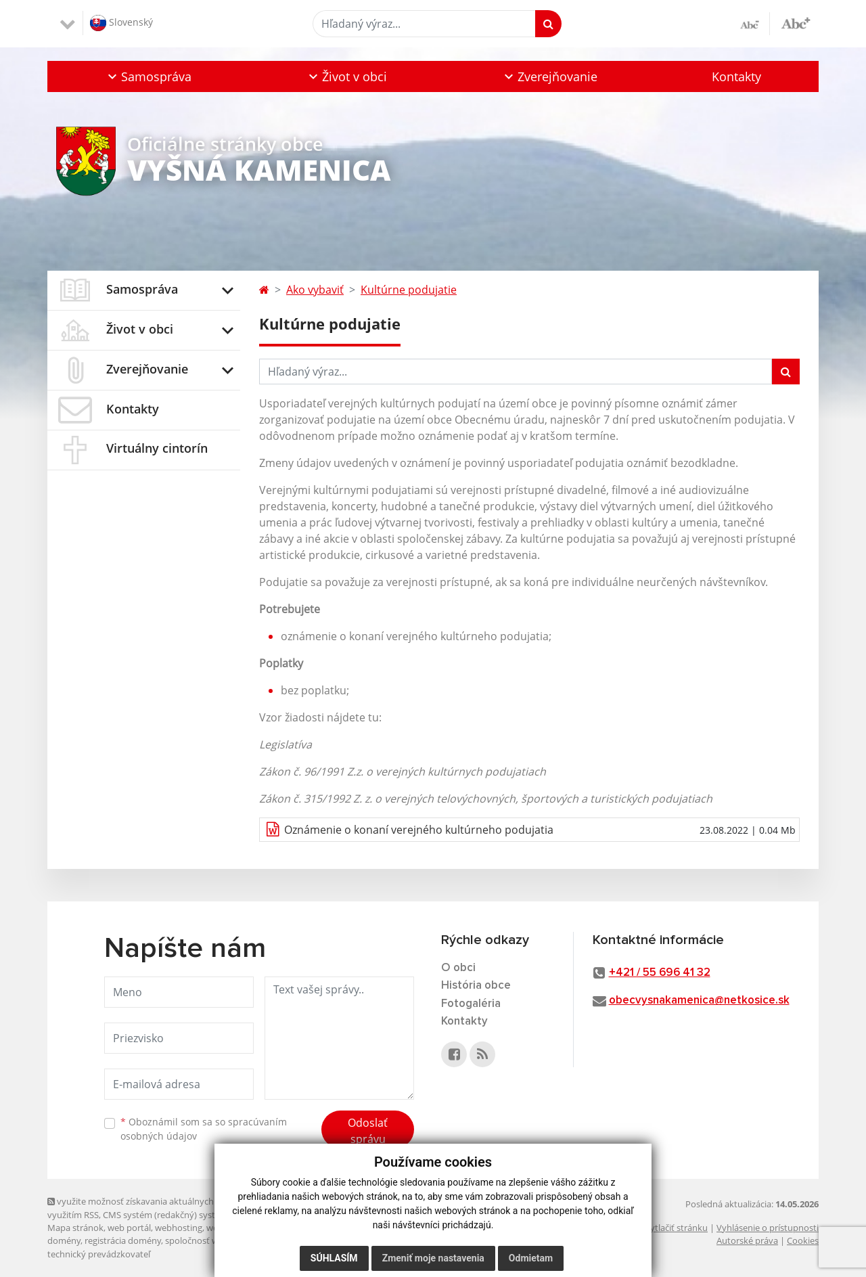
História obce (476, 985)
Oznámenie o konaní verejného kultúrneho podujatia (418, 829)
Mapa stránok (75, 1228)
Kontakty (736, 76)
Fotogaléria (471, 1004)
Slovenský (121, 23)
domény (64, 1240)
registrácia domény (123, 1240)
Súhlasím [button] (334, 1258)
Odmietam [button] (531, 1258)
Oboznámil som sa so (203, 1128)
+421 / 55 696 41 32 (659, 973)
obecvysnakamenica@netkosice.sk (699, 1000)
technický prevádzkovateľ (98, 1254)
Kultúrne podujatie (409, 289)
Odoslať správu (368, 1130)
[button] (147, 76)
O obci (458, 968)
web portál (129, 1228)
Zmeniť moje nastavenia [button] (433, 1258)
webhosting (178, 1228)
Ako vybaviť (315, 289)
